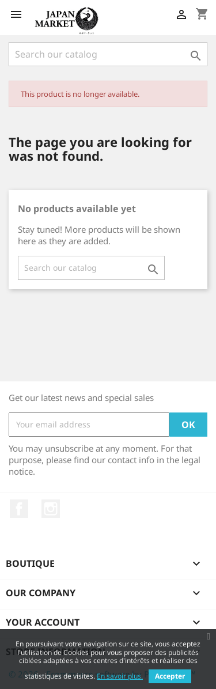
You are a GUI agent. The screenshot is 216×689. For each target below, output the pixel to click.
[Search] (108, 54)
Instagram (50, 508)
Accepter (170, 676)
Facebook (19, 508)
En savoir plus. (120, 676)
